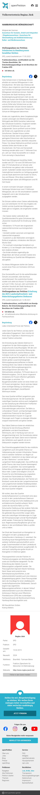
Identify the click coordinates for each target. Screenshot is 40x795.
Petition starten (8, 776)
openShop (6, 763)
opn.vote (25, 763)
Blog (4, 758)
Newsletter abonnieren (20, 740)
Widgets (25, 756)
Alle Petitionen (7, 773)
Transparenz (27, 773)
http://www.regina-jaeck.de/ (24, 670)
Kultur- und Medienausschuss (13, 40)
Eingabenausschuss (11, 35)
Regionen (5, 780)
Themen (5, 778)
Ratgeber (5, 771)
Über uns (5, 753)
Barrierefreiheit (27, 783)
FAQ (23, 753)
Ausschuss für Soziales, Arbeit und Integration (20, 33)
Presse (4, 761)
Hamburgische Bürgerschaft (18, 24)
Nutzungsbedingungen (30, 776)
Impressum (26, 780)
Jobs (4, 756)
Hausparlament (28, 761)
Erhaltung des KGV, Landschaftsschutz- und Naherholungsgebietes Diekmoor (19, 294)
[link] (36, 5)
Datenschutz (27, 778)
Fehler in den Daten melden (20, 675)
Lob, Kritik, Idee (28, 771)
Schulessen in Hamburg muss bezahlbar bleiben (15, 51)
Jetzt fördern (20, 713)
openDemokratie (28, 758)
